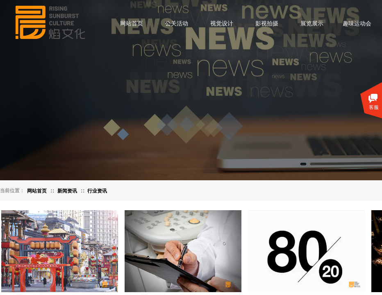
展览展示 (311, 23)
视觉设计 (221, 23)
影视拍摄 (266, 23)
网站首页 (131, 23)
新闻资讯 (67, 191)
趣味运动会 (357, 23)
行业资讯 (97, 191)
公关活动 (176, 23)
